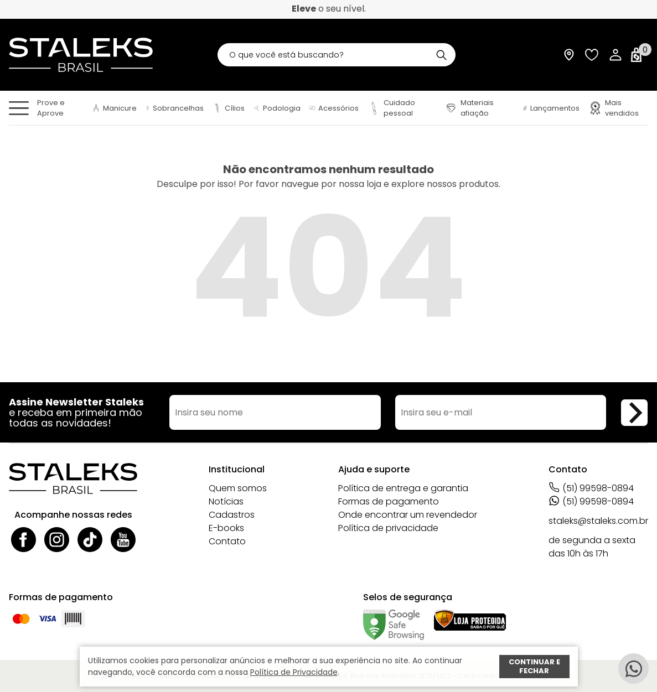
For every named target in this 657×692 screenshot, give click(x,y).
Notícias (226, 501)
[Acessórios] (334, 108)
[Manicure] (114, 108)
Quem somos (238, 488)
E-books (226, 528)
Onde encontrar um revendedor (407, 514)
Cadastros (232, 514)
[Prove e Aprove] (60, 108)
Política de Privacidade (294, 672)
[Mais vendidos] (618, 108)
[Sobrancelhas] (174, 108)
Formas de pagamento (388, 501)
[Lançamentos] (551, 108)
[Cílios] (228, 108)
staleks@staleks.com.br (598, 520)
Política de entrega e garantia (403, 488)
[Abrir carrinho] (639, 55)
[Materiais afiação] (479, 108)
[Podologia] (277, 108)
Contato (227, 541)
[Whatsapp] (633, 668)
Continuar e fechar (534, 666)
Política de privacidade (388, 528)
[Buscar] (441, 55)
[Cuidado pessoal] (401, 108)
